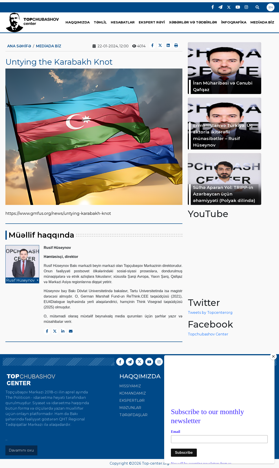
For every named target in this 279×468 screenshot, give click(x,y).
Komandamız (132, 393)
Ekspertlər (132, 400)
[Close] (273, 356)
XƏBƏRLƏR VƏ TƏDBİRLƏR (193, 22)
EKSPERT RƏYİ (152, 22)
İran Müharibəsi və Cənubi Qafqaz (222, 86)
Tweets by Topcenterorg (210, 312)
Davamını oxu (21, 450)
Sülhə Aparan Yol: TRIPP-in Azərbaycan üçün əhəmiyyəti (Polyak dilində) (224, 194)
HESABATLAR (123, 22)
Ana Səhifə (19, 46)
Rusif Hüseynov (21, 280)
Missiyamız (130, 386)
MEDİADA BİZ (262, 22)
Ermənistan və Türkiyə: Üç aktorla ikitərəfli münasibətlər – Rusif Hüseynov (223, 135)
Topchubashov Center (208, 334)
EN (271, 7)
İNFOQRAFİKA (233, 22)
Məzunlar (130, 408)
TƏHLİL (100, 22)
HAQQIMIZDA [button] (78, 22)
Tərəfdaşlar (133, 415)
